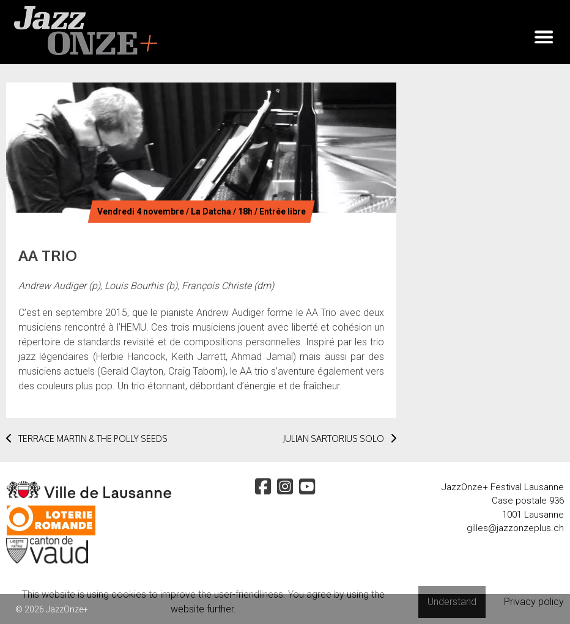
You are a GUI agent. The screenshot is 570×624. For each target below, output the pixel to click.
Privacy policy (534, 601)
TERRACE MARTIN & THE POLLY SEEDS (87, 438)
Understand (452, 601)
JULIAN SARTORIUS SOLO (339, 438)
